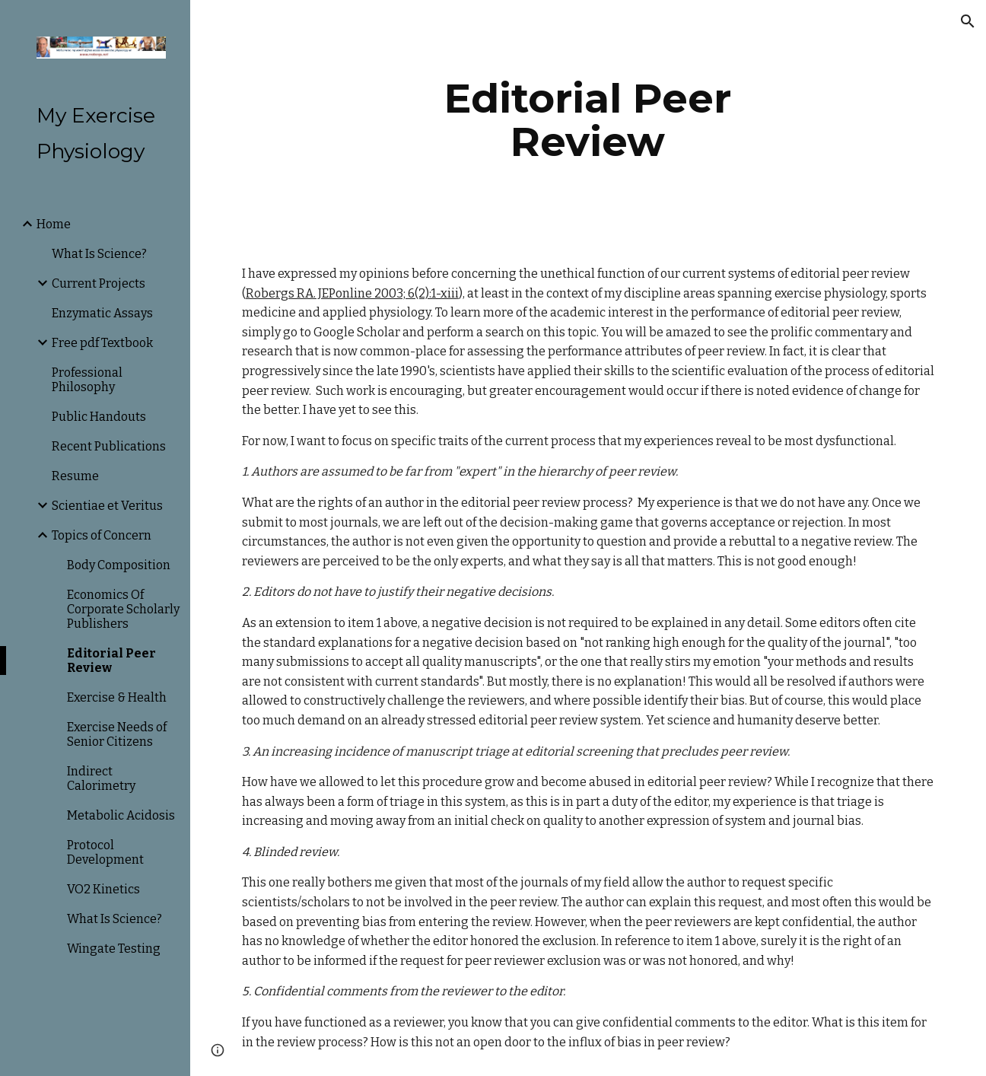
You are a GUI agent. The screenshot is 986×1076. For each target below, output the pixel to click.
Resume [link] (75, 476)
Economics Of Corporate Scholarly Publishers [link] (123, 609)
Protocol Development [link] (105, 852)
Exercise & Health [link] (117, 697)
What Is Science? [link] (99, 254)
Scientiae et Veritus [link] (107, 505)
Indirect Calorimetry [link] (101, 778)
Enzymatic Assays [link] (102, 313)
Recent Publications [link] (109, 446)
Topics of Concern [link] (101, 535)
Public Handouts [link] (99, 416)
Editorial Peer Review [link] (111, 660)
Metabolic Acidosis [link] (121, 815)
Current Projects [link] (98, 283)
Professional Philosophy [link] (87, 379)
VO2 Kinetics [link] (103, 889)
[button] (967, 21)
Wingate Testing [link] (114, 948)
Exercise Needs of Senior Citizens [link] (117, 734)
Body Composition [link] (118, 565)
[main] (588, 120)
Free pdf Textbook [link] (102, 343)
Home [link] (54, 224)
